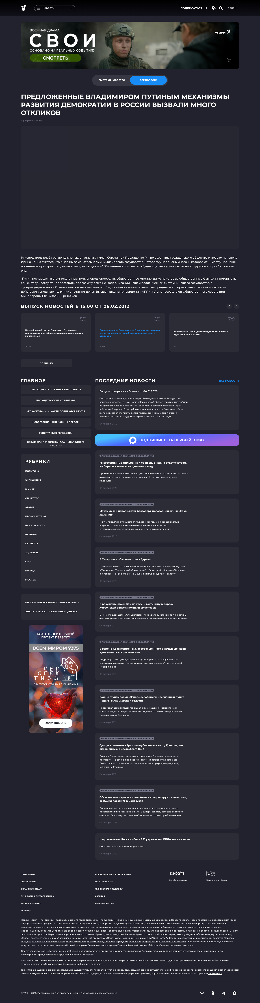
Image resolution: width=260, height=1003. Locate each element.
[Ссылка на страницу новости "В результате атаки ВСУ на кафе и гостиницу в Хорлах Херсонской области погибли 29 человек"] (167, 612)
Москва (30, 579)
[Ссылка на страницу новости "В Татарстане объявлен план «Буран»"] (167, 567)
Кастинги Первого (31, 903)
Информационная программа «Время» (52, 602)
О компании (28, 874)
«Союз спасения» (76, 941)
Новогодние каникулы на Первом (55, 422)
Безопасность (35, 525)
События (100, 896)
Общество (32, 498)
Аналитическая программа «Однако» (51, 611)
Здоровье (31, 552)
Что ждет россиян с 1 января (55, 400)
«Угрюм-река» (95, 941)
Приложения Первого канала (37, 896)
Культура (31, 543)
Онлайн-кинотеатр (31, 889)
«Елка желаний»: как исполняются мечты (56, 411)
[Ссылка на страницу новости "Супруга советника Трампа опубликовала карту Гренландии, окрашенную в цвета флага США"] (167, 756)
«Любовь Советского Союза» (48, 941)
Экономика (33, 480)
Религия (31, 534)
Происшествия (35, 516)
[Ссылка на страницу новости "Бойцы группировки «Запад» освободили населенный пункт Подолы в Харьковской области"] (167, 706)
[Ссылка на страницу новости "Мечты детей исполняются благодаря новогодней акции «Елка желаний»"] (167, 520)
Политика (47, 363)
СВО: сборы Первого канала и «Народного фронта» (55, 444)
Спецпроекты (28, 881)
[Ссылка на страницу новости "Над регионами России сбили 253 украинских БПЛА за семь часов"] (167, 846)
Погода (30, 570)
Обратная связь (104, 881)
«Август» (26, 941)
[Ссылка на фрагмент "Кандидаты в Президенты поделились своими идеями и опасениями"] (204, 332)
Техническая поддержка (109, 889)
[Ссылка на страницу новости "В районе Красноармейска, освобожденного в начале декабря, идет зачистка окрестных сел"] (167, 658)
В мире (29, 489)
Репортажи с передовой (56, 433)
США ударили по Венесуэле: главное (56, 389)
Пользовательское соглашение (113, 874)
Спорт (29, 561)
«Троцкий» (122, 941)
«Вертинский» (150, 941)
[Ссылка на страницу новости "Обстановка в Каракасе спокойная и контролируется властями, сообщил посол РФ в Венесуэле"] (167, 806)
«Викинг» (109, 941)
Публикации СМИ (104, 903)
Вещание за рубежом (216, 876)
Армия (29, 507)
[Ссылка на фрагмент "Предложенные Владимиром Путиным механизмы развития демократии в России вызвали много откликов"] (130, 332)
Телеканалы (215, 973)
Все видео (26, 910)
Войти (232, 8)
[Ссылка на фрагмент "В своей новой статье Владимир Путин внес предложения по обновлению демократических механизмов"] (56, 332)
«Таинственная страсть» (172, 941)
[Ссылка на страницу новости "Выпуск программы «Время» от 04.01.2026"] (167, 407)
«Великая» (135, 941)
